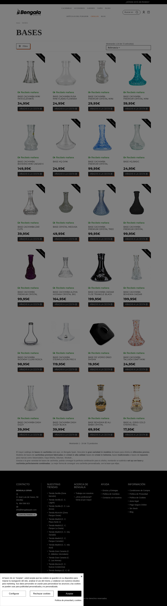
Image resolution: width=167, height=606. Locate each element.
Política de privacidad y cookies (68, 600)
